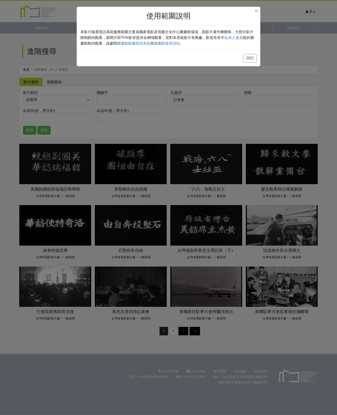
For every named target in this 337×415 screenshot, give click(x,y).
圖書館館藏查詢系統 (133, 43)
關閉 (250, 58)
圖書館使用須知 (167, 43)
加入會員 (235, 38)
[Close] (256, 11)
